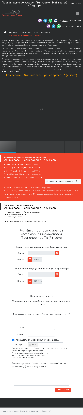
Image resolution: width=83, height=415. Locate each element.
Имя (22, 327)
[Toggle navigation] (77, 13)
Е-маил (20, 334)
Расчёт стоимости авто (62, 181)
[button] (81, 109)
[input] (41, 253)
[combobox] (33, 345)
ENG (78, 4)
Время (20, 260)
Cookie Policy (46, 411)
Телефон (19, 345)
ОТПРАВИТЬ (63, 390)
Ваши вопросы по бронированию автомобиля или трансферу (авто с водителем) (39, 365)
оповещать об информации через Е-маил (35, 340)
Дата (21, 253)
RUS (72, 4)
